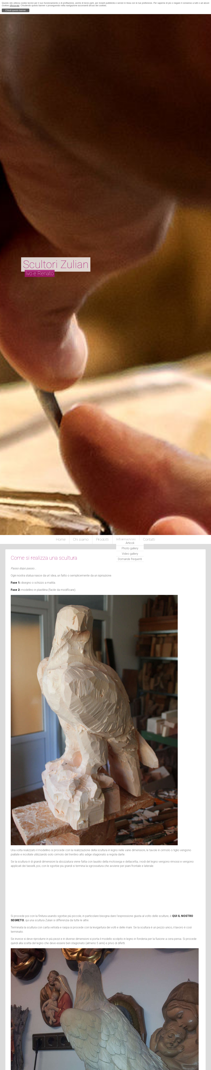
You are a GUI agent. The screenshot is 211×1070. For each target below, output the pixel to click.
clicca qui (14, 5)
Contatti (149, 539)
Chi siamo (81, 539)
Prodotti (102, 539)
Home (61, 539)
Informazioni (126, 539)
